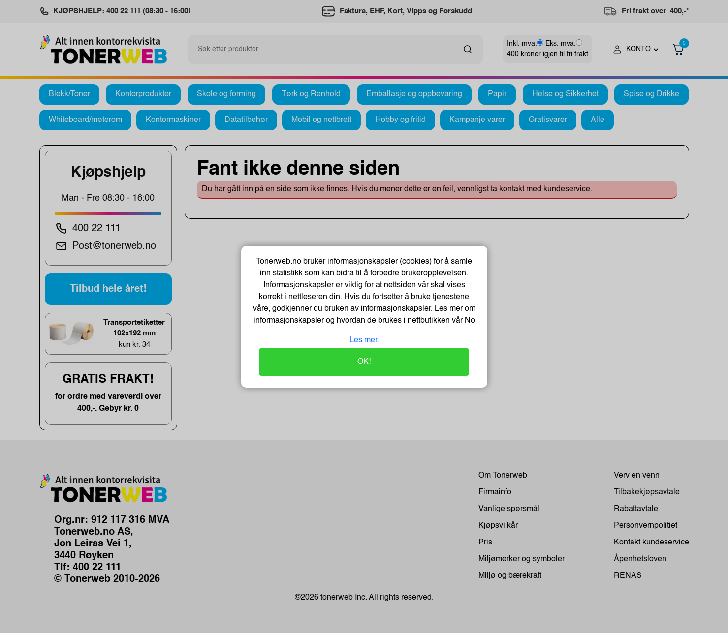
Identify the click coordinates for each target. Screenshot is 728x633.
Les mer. (364, 340)
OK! (364, 362)
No (469, 321)
